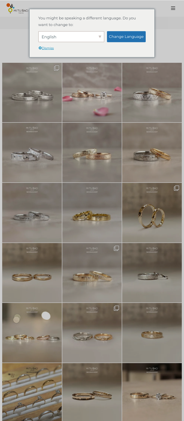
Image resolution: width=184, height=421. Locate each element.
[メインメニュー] (173, 8)
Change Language (126, 36)
